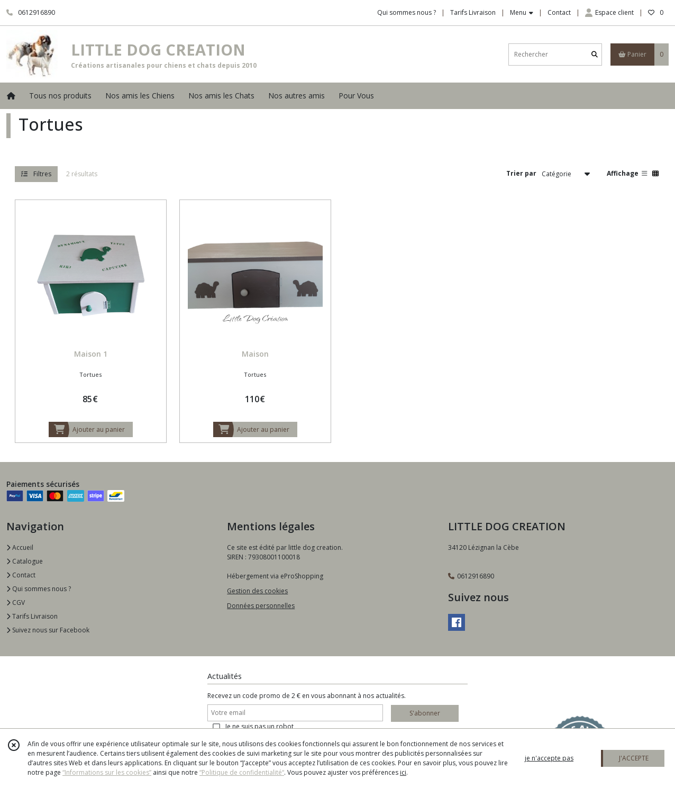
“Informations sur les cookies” (106, 772)
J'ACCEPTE (634, 758)
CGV (15, 602)
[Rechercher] (594, 54)
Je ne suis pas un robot (259, 726)
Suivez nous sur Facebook (47, 630)
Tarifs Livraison (32, 616)
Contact (559, 12)
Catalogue (24, 561)
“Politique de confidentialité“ (241, 772)
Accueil (19, 547)
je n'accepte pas (549, 758)
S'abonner (424, 713)
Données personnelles (261, 605)
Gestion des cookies (257, 590)
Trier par (521, 173)
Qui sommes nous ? (38, 588)
